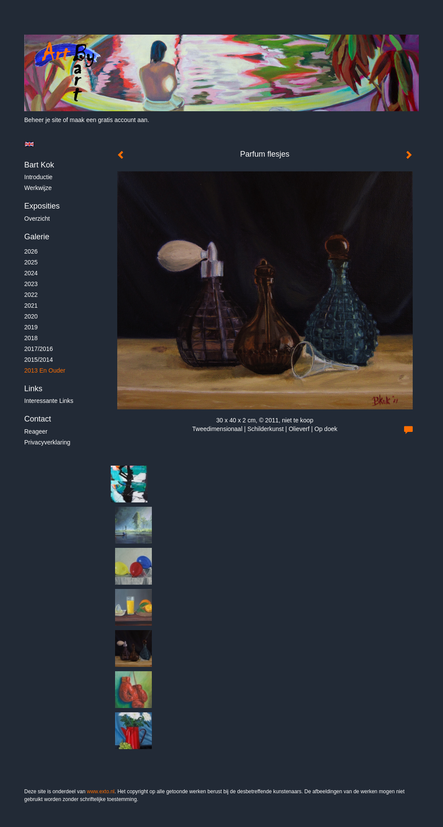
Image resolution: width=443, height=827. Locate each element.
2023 (31, 283)
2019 (31, 327)
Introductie (38, 177)
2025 (31, 262)
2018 (31, 338)
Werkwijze (38, 187)
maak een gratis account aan (109, 119)
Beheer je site (42, 119)
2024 (31, 273)
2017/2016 (38, 348)
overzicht (37, 218)
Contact (37, 419)
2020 (31, 316)
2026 (31, 251)
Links (33, 388)
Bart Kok (39, 165)
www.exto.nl (101, 791)
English (29, 144)
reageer (36, 431)
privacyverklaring (47, 442)
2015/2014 (38, 359)
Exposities (42, 206)
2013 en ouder (44, 370)
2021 (31, 305)
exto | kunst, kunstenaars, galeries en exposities (48, 26)
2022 (31, 294)
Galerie (36, 236)
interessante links (49, 400)
